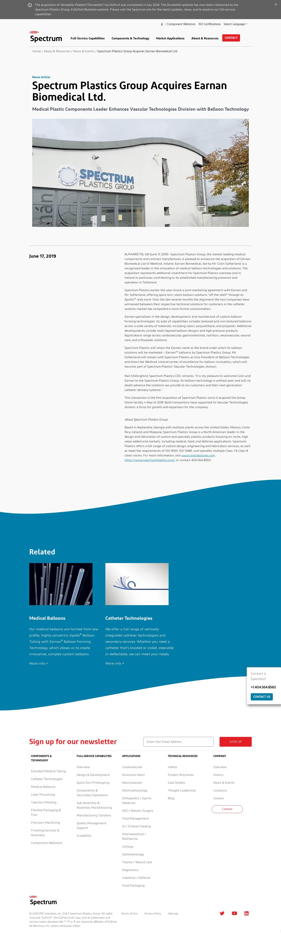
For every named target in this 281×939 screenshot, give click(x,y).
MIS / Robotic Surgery (137, 810)
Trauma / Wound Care (137, 862)
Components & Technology (130, 38)
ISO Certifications (209, 24)
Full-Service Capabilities (88, 38)
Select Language (234, 24)
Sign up (236, 741)
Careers (218, 798)
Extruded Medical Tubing (48, 771)
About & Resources (204, 38)
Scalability (84, 835)
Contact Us (261, 697)
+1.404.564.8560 (263, 687)
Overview (83, 767)
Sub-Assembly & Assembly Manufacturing (94, 805)
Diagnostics (130, 870)
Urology (127, 846)
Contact (231, 38)
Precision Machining (45, 822)
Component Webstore (180, 24)
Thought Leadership (182, 790)
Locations (220, 790)
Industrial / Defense (136, 877)
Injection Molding (43, 802)
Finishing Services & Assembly (45, 833)
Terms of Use (129, 913)
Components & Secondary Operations (92, 793)
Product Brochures (181, 774)
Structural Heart (133, 774)
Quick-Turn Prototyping (93, 782)
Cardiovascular (132, 767)
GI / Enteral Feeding (136, 826)
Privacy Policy (153, 913)
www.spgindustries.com (198, 455)
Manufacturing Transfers (94, 815)
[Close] (276, 5)
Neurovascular (132, 782)
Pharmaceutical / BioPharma (134, 836)
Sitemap (173, 913)
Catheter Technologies (47, 779)
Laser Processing (43, 794)
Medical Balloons (43, 786)
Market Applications (170, 38)
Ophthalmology (133, 854)
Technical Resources (183, 756)
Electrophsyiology (135, 790)
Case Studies (176, 782)
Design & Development (93, 774)
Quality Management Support (91, 825)
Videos (172, 767)
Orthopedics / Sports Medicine (136, 801)
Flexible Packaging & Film (46, 812)
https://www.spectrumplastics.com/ (149, 460)
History (218, 774)
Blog (171, 798)
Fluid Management (135, 818)
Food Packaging (133, 885)
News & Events (224, 782)
